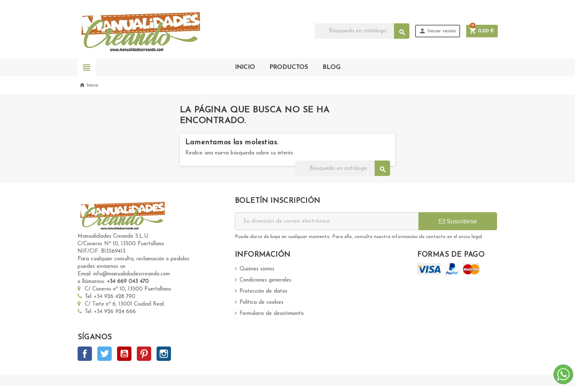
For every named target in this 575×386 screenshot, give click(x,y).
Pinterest (144, 354)
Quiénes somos (257, 269)
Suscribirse (458, 221)
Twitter (104, 354)
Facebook (85, 354)
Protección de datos (263, 291)
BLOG (331, 67)
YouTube (124, 354)
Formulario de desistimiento (272, 313)
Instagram (164, 354)
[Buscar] (362, 31)
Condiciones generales (265, 280)
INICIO (245, 67)
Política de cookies (261, 302)
